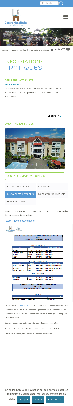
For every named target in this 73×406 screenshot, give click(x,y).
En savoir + (55, 116)
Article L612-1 (26, 305)
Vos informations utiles (25, 175)
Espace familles (19, 50)
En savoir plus (55, 400)
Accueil (5, 50)
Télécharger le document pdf (20, 220)
